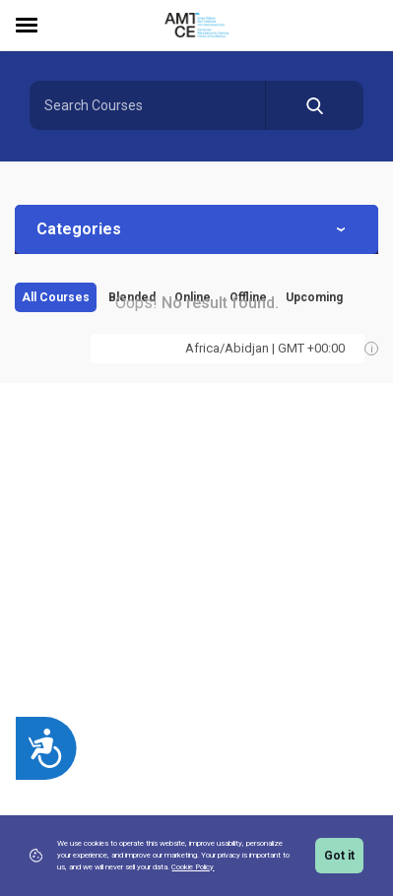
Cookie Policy (192, 867)
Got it (339, 856)
